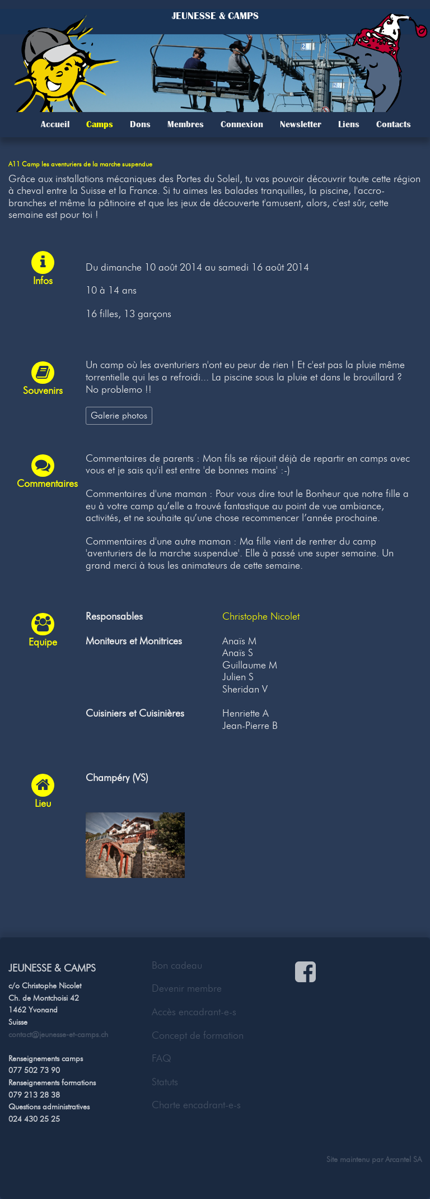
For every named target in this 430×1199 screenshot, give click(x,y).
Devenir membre (187, 988)
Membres (185, 124)
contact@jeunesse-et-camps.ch (58, 1034)
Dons (140, 124)
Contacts (393, 124)
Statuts (165, 1082)
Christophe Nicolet (261, 616)
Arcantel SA (403, 1159)
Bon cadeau (177, 965)
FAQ (161, 1058)
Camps (99, 124)
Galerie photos (119, 415)
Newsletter (300, 124)
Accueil (55, 124)
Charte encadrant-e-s (196, 1105)
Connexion (242, 124)
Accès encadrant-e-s (194, 1012)
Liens (348, 124)
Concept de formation (198, 1035)
